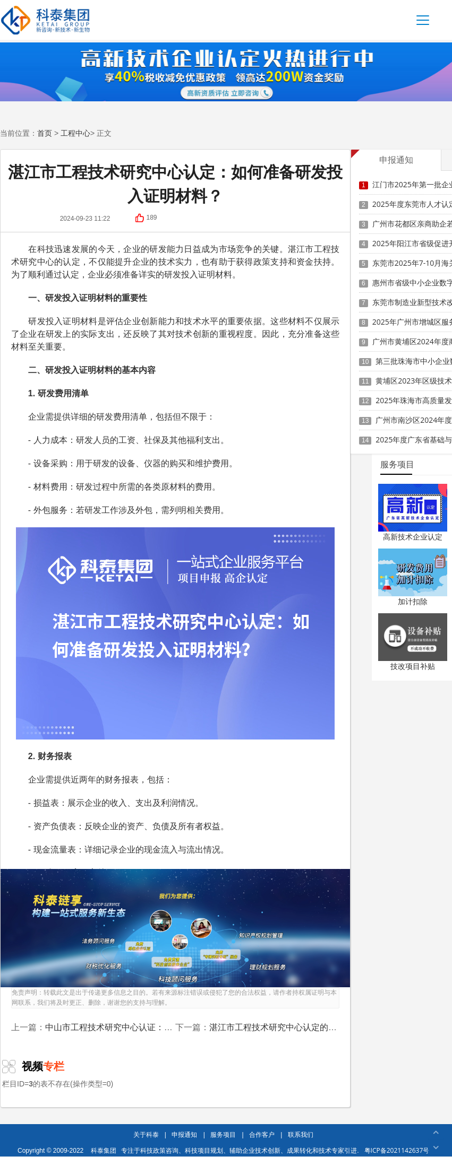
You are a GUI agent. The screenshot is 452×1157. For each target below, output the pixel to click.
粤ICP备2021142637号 (397, 1150)
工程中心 (75, 133)
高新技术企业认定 (412, 537)
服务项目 (223, 1134)
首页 (44, 133)
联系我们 (300, 1134)
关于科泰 (146, 1134)
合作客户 (262, 1134)
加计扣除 (413, 601)
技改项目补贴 (412, 666)
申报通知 (184, 1134)
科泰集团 (103, 1150)
